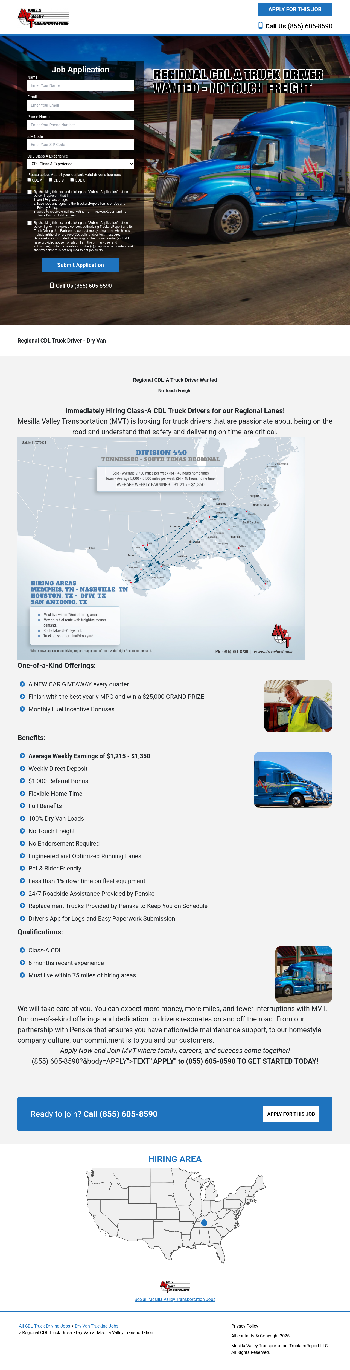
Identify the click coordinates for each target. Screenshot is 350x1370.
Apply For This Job (295, 9)
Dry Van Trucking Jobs (96, 1326)
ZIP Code (35, 136)
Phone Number (40, 117)
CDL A (34, 180)
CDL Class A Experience (47, 156)
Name (32, 77)
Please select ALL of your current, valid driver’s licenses (74, 174)
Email (32, 97)
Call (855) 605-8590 (120, 1114)
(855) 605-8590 (299, 26)
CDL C (77, 180)
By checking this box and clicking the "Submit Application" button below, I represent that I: (84, 204)
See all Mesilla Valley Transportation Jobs (175, 1299)
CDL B (56, 180)
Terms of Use (109, 204)
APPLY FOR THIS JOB (291, 1114)
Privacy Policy (47, 208)
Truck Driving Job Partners (56, 215)
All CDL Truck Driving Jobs (44, 1326)
